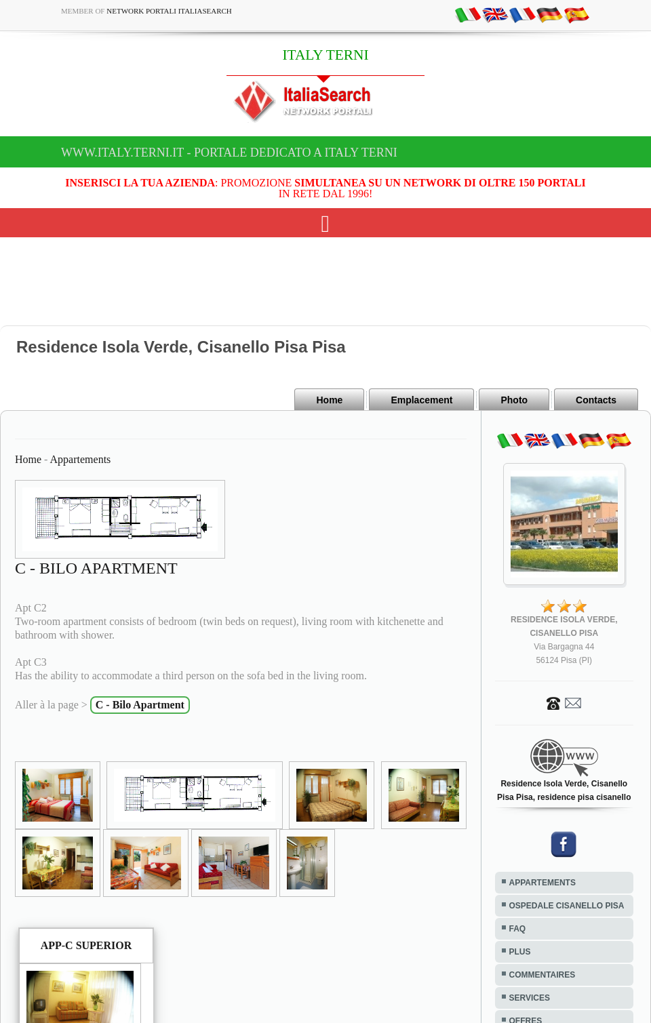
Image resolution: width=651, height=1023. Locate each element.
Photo (514, 400)
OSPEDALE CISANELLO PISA (567, 905)
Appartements (80, 459)
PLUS (520, 952)
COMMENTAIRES (542, 975)
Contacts (596, 400)
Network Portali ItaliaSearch (169, 11)
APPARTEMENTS (542, 882)
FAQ (517, 929)
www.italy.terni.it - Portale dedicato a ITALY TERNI (229, 152)
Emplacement (421, 400)
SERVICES (529, 998)
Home (329, 400)
